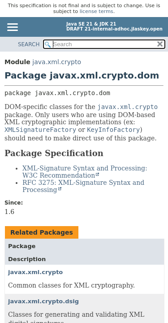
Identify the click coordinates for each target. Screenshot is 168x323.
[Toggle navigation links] (12, 28)
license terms (96, 11)
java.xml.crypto (56, 61)
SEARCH (29, 44)
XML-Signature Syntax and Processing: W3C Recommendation (84, 172)
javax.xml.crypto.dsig (43, 301)
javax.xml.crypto (35, 272)
